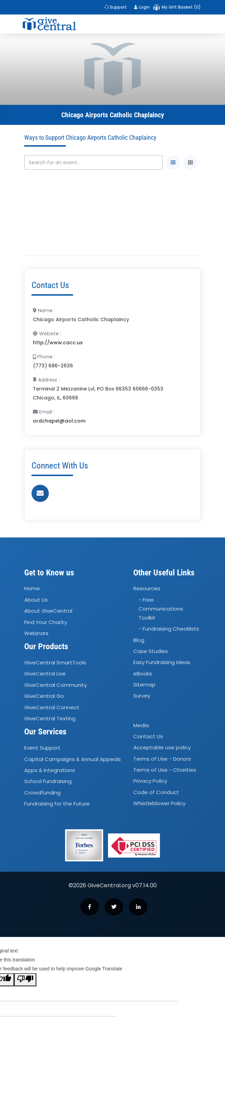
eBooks (142, 673)
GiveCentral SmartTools (55, 662)
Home (32, 588)
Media (141, 725)
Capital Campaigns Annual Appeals (72, 759)
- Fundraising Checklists (168, 628)
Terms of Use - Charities (164, 769)
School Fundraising (48, 781)
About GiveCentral (48, 610)
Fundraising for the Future (57, 803)
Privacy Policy (150, 781)
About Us (36, 599)
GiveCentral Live (45, 674)
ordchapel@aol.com (59, 420)
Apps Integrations (49, 770)
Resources (146, 588)
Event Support (42, 747)
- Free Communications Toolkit (160, 608)
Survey (141, 696)
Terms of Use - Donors (162, 758)
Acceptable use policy (162, 747)
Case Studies (150, 651)
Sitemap (144, 684)
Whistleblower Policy (159, 803)
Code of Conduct (156, 792)
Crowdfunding (42, 792)
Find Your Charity (45, 622)
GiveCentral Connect (51, 707)
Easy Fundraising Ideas (161, 662)
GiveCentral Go (44, 696)
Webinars (36, 633)
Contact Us (148, 736)
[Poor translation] (25, 979)
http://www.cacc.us (58, 342)
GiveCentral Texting (49, 718)
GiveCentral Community (55, 685)
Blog (138, 640)
